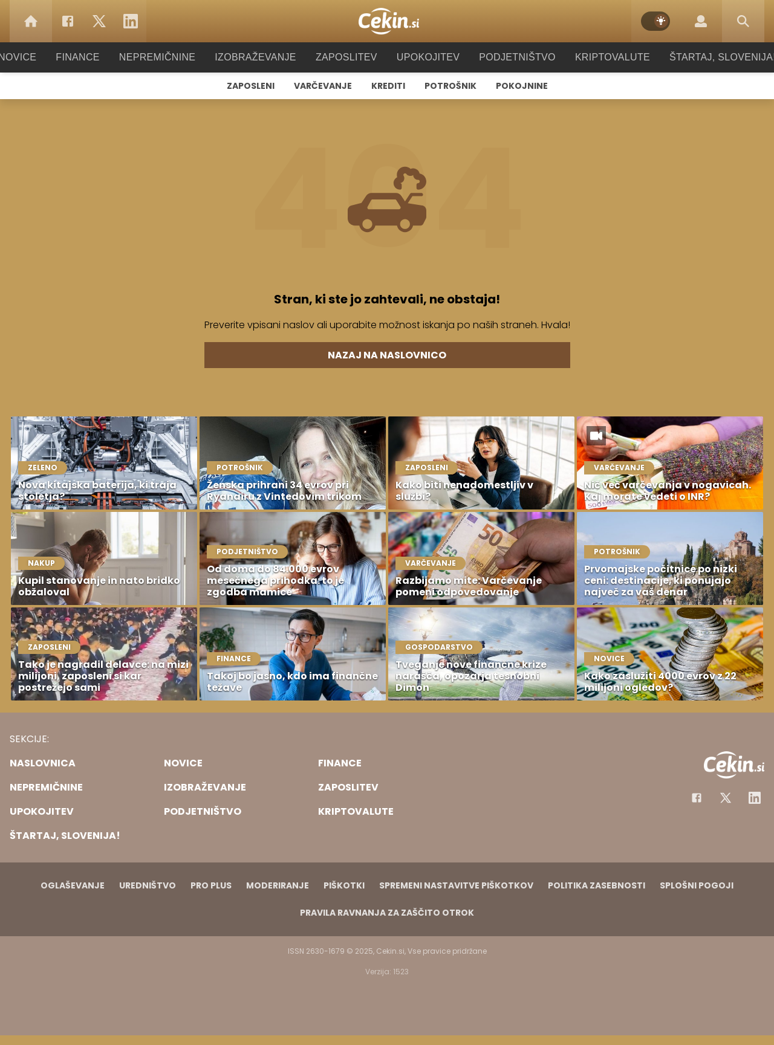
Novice (36, 57)
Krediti (388, 86)
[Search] (743, 21)
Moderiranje (277, 885)
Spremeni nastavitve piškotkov (456, 885)
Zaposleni (251, 86)
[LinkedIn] (130, 21)
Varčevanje (323, 86)
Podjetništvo (509, 57)
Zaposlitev (346, 57)
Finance (94, 57)
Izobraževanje (261, 57)
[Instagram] (754, 797)
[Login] (701, 21)
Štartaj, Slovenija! (705, 57)
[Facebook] (67, 21)
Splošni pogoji (696, 885)
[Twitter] (99, 21)
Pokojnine (522, 86)
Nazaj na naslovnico (387, 355)
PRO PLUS (211, 885)
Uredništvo (147, 885)
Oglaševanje (73, 885)
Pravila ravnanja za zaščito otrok (387, 913)
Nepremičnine (169, 57)
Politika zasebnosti (596, 885)
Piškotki (344, 885)
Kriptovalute (600, 57)
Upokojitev (424, 57)
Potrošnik (450, 86)
